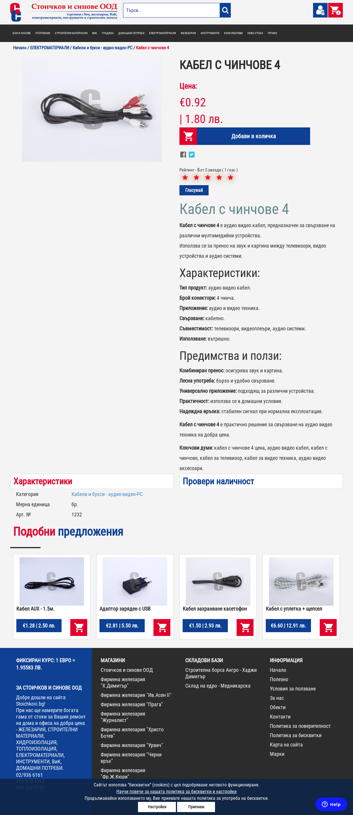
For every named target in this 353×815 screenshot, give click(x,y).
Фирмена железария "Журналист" (123, 717)
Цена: (188, 86)
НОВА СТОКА (255, 33)
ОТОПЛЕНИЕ (42, 33)
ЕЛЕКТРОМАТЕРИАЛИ (162, 33)
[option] (92, 109)
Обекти (278, 707)
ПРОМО (272, 33)
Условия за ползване (293, 689)
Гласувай (194, 190)
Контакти (280, 717)
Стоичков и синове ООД (127, 670)
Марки (277, 754)
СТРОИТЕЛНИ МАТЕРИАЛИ (71, 33)
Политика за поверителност (300, 726)
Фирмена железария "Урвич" (132, 745)
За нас (277, 698)
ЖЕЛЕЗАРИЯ (188, 33)
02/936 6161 (29, 775)
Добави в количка (253, 136)
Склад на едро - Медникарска (218, 686)
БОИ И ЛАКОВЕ (22, 33)
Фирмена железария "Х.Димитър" (123, 682)
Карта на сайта (286, 745)
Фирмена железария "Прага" (132, 704)
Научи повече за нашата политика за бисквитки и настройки (176, 791)
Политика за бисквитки (295, 735)
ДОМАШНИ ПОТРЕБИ (131, 33)
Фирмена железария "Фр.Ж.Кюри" (123, 773)
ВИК (94, 33)
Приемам (196, 807)
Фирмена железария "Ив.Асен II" (136, 695)
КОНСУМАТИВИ (233, 33)
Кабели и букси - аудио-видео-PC (107, 494)
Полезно (279, 679)
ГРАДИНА (108, 33)
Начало (278, 670)
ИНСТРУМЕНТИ (210, 33)
